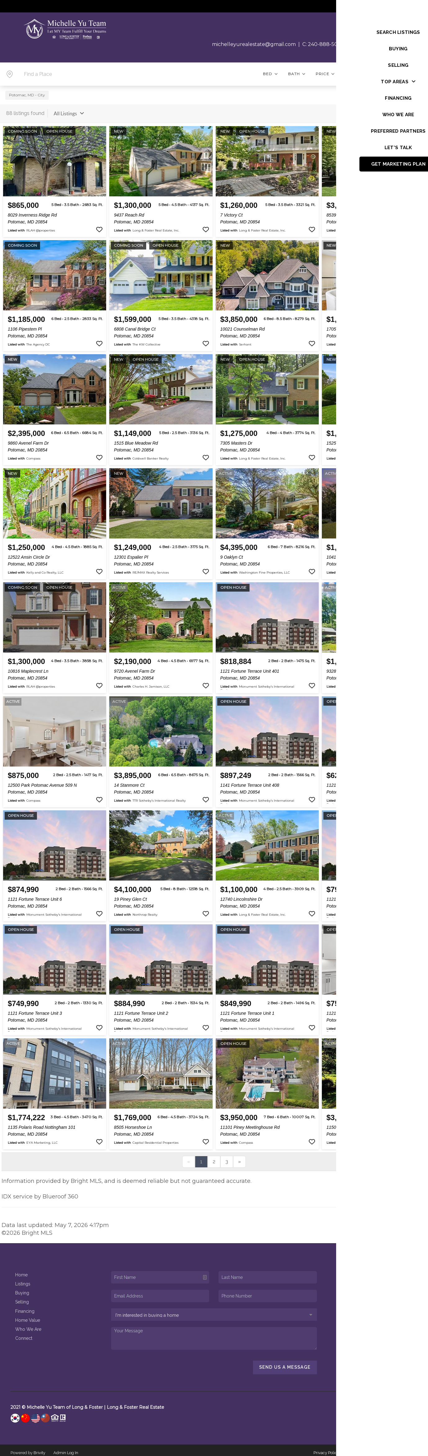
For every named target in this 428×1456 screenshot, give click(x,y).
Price (325, 73)
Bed (270, 73)
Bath (297, 73)
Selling (22, 1297)
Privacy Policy (326, 1448)
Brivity (39, 1448)
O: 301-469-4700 (370, 44)
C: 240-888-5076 (323, 44)
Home (21, 1270)
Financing (24, 1306)
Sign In (403, 6)
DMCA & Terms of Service (370, 1448)
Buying (22, 1288)
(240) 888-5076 (376, 1332)
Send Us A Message (285, 1362)
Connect (23, 1333)
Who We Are (28, 1324)
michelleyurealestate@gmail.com (254, 44)
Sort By (348, 109)
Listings (22, 1279)
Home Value (27, 1315)
